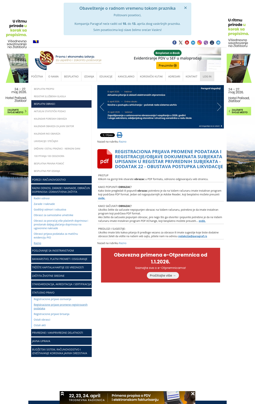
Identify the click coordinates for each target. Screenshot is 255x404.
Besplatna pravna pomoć (49, 163)
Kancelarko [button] (126, 76)
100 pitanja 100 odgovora (49, 156)
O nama (53, 76)
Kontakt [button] (191, 76)
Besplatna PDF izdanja (47, 171)
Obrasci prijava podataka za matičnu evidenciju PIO (56, 235)
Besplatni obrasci (44, 103)
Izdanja (89, 76)
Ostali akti (40, 325)
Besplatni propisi (44, 89)
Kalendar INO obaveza (47, 133)
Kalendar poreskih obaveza (50, 118)
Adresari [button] (174, 76)
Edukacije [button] (106, 76)
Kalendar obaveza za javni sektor (54, 126)
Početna (37, 76)
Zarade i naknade (44, 204)
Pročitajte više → (163, 275)
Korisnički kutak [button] (151, 76)
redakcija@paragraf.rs (192, 236)
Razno (37, 243)
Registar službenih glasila (50, 96)
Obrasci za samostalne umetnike (53, 215)
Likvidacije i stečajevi (46, 141)
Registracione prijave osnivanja (52, 299)
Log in (207, 76)
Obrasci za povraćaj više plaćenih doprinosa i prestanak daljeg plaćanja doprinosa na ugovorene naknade (61, 224)
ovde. (101, 198)
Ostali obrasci (42, 319)
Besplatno (71, 76)
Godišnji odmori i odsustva (50, 209)
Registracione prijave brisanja (51, 314)
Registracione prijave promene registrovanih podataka (61, 306)
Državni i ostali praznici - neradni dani (57, 148)
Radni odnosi (42, 198)
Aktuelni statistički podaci (50, 111)
